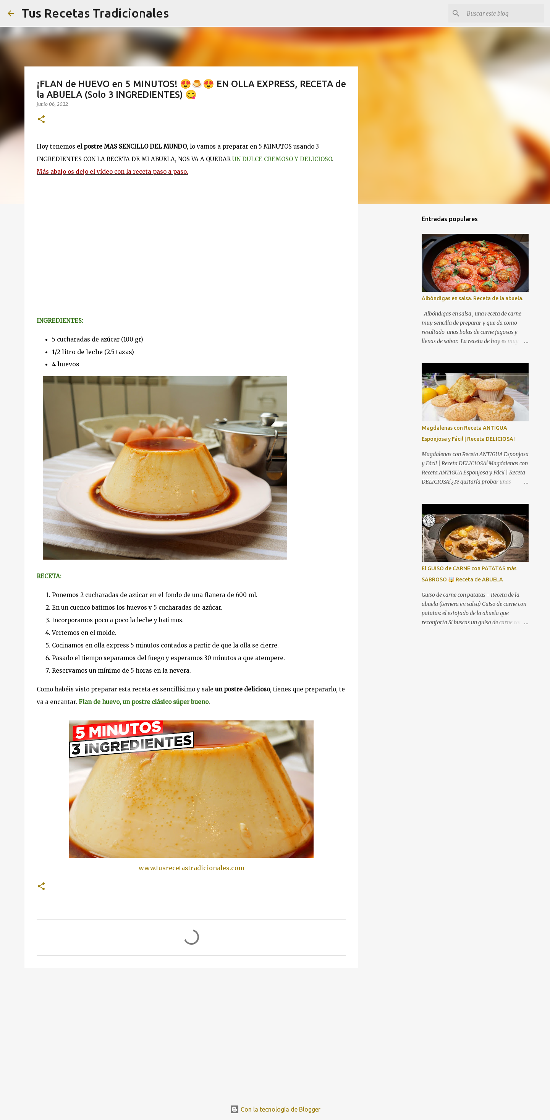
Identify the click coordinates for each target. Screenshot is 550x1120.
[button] (41, 120)
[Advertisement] (191, 1032)
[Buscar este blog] (504, 13)
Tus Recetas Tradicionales (95, 13)
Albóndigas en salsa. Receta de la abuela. (472, 298)
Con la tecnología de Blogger (275, 1109)
